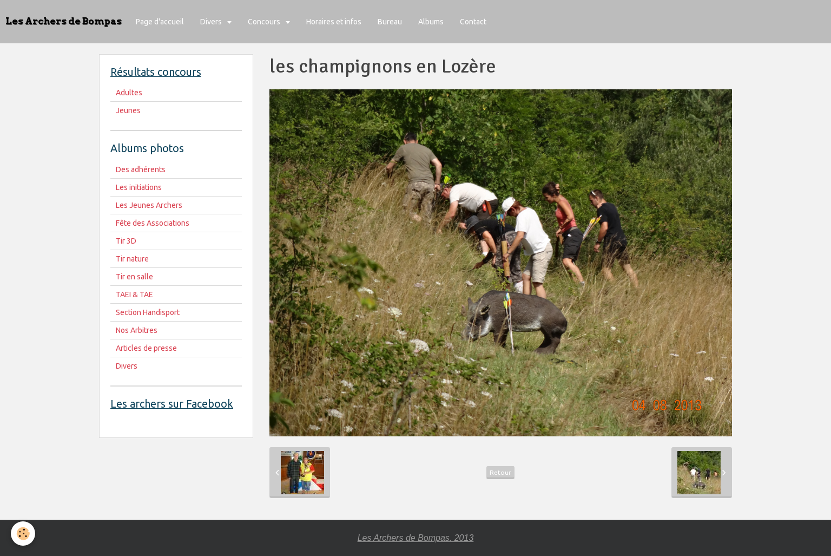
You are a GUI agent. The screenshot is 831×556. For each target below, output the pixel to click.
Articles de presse (146, 348)
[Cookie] (23, 533)
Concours (265, 21)
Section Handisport (148, 312)
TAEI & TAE (134, 294)
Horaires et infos (333, 21)
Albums (431, 21)
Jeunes (128, 110)
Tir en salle (134, 276)
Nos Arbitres (136, 330)
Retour (500, 472)
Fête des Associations (152, 223)
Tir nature (132, 258)
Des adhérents (141, 169)
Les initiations (139, 187)
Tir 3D (126, 241)
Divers (211, 21)
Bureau (390, 21)
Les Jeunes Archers (149, 205)
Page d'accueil (160, 21)
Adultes (129, 92)
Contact (473, 21)
